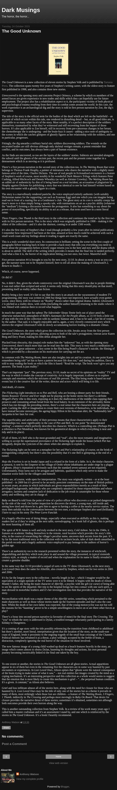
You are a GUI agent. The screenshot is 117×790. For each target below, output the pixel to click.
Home (58, 756)
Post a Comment (14, 744)
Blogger (65, 786)
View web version (58, 763)
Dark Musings (21, 10)
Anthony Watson (29, 774)
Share (6, 727)
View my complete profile (29, 779)
